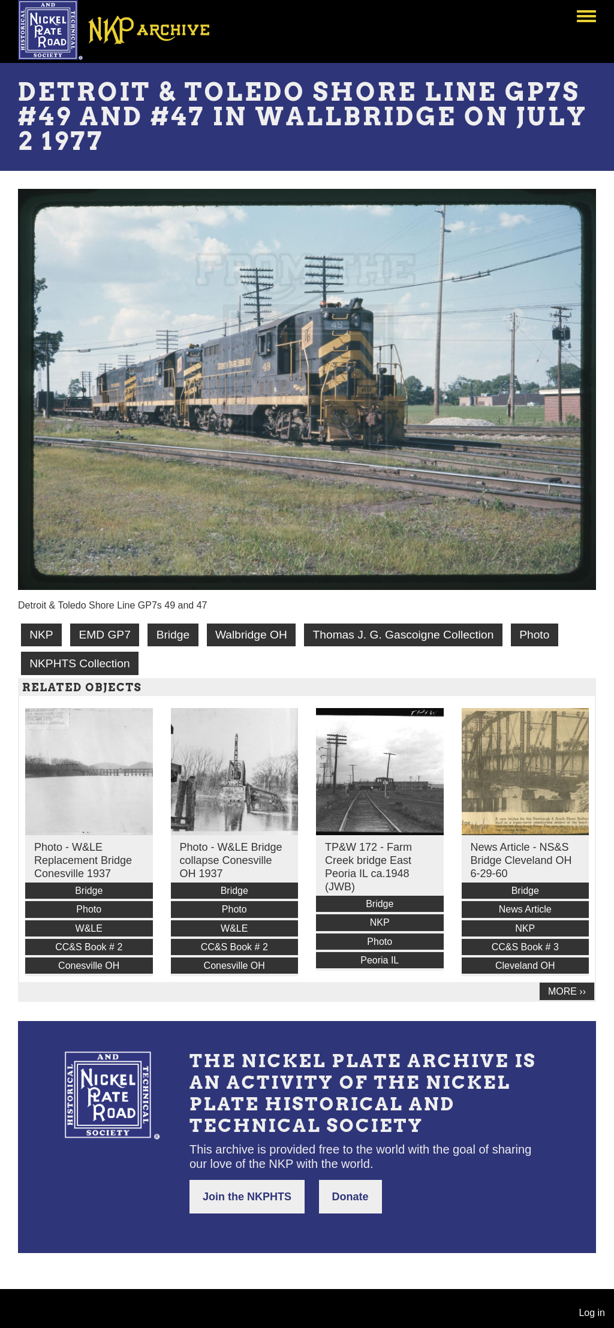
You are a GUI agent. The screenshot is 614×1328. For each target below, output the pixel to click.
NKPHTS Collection (79, 663)
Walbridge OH (251, 634)
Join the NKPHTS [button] (247, 1197)
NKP (41, 634)
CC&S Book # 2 (88, 947)
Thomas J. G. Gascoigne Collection (403, 634)
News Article (525, 909)
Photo (534, 634)
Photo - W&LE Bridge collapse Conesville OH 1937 (231, 860)
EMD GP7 (104, 634)
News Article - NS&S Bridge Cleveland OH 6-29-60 (521, 860)
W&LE (89, 928)
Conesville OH (88, 965)
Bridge (172, 634)
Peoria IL (379, 960)
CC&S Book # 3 (525, 947)
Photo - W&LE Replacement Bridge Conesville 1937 (83, 860)
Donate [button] (350, 1197)
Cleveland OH (525, 965)
